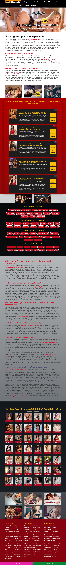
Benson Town (34, 237)
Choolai (35, 542)
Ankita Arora (28, 452)
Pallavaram (36, 536)
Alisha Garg (38, 484)
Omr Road (7, 529)
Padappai (26, 556)
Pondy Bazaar (36, 540)
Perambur (35, 544)
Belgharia (10, 250)
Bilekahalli (47, 237)
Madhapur (41, 227)
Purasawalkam (47, 525)
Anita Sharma (19, 463)
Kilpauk (35, 529)
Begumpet (51, 223)
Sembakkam (55, 533)
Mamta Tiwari (19, 431)
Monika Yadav (9, 431)
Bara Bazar (34, 247)
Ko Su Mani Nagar (18, 549)
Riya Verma (28, 431)
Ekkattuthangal (17, 536)
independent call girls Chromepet (29, 325)
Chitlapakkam (17, 545)
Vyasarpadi (46, 533)
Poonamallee (27, 545)
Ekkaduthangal (17, 547)
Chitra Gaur (28, 463)
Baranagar (42, 247)
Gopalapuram (17, 533)
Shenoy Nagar (47, 529)
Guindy (6, 538)
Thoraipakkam (10, 213)
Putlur (53, 540)
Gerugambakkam (56, 538)
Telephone (53, 115)
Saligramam (8, 540)
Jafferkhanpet (47, 547)
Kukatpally (10, 227)
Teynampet (8, 525)
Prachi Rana (28, 441)
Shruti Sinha (38, 463)
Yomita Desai (38, 473)
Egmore (16, 527)
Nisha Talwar (9, 484)
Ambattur (26, 536)
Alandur (35, 547)
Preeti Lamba (19, 473)
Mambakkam (47, 538)
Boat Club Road (9, 531)
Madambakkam (48, 535)
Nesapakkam (36, 531)
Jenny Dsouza (48, 431)
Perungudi (26, 533)
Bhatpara (21, 250)
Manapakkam (27, 554)
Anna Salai (7, 535)
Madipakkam (38, 213)
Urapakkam (30, 213)
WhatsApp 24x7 (49, 563)
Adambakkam (27, 544)
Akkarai (54, 554)
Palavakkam (8, 558)
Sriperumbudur (37, 545)
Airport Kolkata (11, 247)
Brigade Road (38, 240)
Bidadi (41, 237)
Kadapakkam (55, 549)
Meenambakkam (28, 538)
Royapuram (47, 527)
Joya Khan (47, 484)
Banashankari (24, 233)
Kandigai (46, 549)
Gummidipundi (56, 544)
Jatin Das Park (50, 250)
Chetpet (26, 542)
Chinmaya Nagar (28, 525)
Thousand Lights (18, 540)
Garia (35, 250)
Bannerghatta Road (43, 233)
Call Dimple (16, 563)
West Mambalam (9, 556)
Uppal (47, 227)
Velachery (26, 5)
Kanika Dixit (38, 441)
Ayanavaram (36, 527)
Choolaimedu (8, 547)
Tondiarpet (55, 531)
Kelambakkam (36, 553)
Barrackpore (49, 247)
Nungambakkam (43, 210)
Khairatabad (17, 223)
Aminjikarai (27, 549)
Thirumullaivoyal (48, 540)
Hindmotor (42, 250)
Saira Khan (47, 452)
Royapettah (46, 213)
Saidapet (16, 538)
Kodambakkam (28, 531)
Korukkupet (55, 553)
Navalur (26, 540)
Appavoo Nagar (9, 536)
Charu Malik (18, 452)
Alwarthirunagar (48, 551)
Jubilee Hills (25, 227)
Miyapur (57, 223)
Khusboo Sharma (29, 473)
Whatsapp (53, 119)
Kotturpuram (24, 216)
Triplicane (54, 556)
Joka (57, 250)
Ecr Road (16, 529)
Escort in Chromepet (48, 59)
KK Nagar (35, 535)
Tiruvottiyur (47, 531)
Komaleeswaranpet (19, 556)
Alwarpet (34, 210)
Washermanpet (56, 545)
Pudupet (16, 551)
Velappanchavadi (48, 556)
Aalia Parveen (9, 452)
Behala (57, 247)
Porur (20, 5)
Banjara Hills (17, 227)
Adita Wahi (9, 473)
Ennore (45, 545)
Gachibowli (33, 227)
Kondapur (53, 227)
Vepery (26, 535)
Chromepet (27, 551)
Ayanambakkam (37, 549)
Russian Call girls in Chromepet (18, 395)
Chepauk (26, 529)
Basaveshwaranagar (12, 237)
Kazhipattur (55, 547)
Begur (21, 237)
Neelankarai (8, 544)
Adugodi (9, 233)
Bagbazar (27, 247)
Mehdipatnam (35, 223)
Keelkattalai (27, 553)
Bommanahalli (56, 237)
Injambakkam (53, 210)
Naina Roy (47, 473)
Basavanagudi (54, 233)
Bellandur (26, 237)
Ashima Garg (9, 463)
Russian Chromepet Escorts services (15, 369)
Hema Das (37, 431)
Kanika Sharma (38, 452)
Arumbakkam (27, 527)
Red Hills (54, 525)
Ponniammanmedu (57, 542)
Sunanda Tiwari (48, 463)
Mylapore (33, 5)
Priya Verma (57, 452)
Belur (15, 250)
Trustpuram (17, 553)
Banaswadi (33, 233)
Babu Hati (20, 247)
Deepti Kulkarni (9, 441)
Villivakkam (7, 542)
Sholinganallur (26, 210)
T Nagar (7, 527)
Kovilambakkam (20, 213)
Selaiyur (54, 527)
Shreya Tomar (28, 484)
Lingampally (26, 223)
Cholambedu (55, 551)
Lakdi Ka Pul (9, 223)
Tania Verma (48, 441)
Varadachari (36, 533)
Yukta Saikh (57, 441)
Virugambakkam (18, 542)
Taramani (7, 533)
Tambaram (55, 529)
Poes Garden (17, 531)
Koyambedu (17, 535)
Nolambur (46, 553)
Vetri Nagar (55, 535)
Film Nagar (43, 223)
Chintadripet (8, 545)
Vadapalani (16, 525)
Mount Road (36, 538)
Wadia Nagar (17, 554)
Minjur (34, 554)
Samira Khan (19, 441)
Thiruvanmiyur (41, 216)
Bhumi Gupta (57, 484)
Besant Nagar (55, 213)
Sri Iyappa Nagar (48, 554)
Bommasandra (28, 240)
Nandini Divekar (58, 431)
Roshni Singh (57, 473)
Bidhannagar (29, 250)
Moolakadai (47, 544)
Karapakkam (36, 551)
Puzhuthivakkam (48, 536)
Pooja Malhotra (19, 484)
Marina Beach (17, 544)
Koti (58, 227)
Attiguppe (16, 233)
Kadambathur (47, 542)
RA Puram (32, 216)
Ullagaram (35, 525)
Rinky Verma (57, 463)
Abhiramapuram (28, 547)
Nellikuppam (55, 536)
